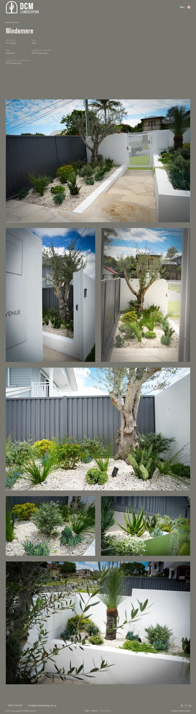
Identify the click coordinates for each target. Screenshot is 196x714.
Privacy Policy (105, 711)
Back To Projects (12, 22)
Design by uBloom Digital (180, 711)
